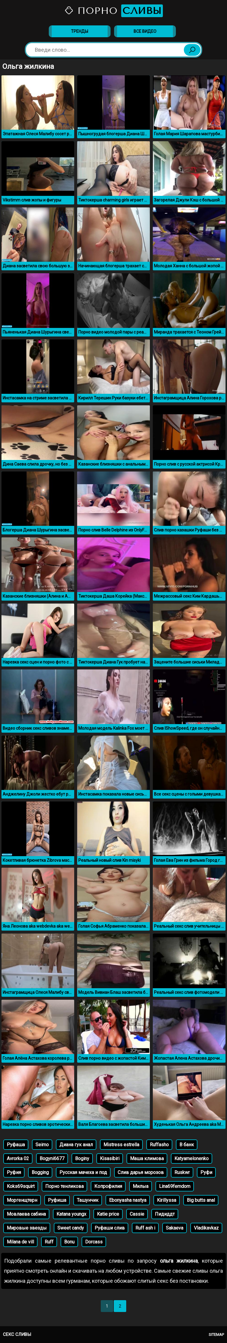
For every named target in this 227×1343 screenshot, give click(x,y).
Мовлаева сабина (26, 1214)
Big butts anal (201, 1200)
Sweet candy (70, 1228)
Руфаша (16, 1144)
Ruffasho (159, 1144)
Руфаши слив (110, 1228)
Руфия (14, 1172)
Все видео (145, 31)
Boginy (82, 1158)
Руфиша (57, 1200)
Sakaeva (174, 1228)
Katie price (108, 1214)
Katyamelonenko (191, 1158)
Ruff (49, 1242)
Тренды (79, 31)
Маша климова (147, 1158)
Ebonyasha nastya (127, 1200)
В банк (186, 1144)
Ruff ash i (145, 1228)
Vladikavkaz (206, 1228)
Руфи (206, 1172)
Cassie (137, 1214)
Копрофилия (108, 1186)
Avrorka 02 (18, 1158)
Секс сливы (17, 1334)
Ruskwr (182, 1172)
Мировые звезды (27, 1228)
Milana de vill (20, 1242)
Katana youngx (71, 1214)
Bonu (69, 1242)
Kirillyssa (166, 1200)
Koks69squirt (21, 1186)
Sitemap (216, 1334)
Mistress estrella (121, 1144)
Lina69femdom (174, 1186)
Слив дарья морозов (141, 1172)
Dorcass (94, 1242)
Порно (113, 10)
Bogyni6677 (52, 1158)
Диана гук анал (76, 1144)
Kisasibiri (109, 1158)
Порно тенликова (64, 1186)
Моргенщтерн (22, 1200)
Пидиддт (165, 1214)
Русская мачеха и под (83, 1172)
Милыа (140, 1186)
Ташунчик (87, 1200)
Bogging (40, 1172)
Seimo (42, 1144)
